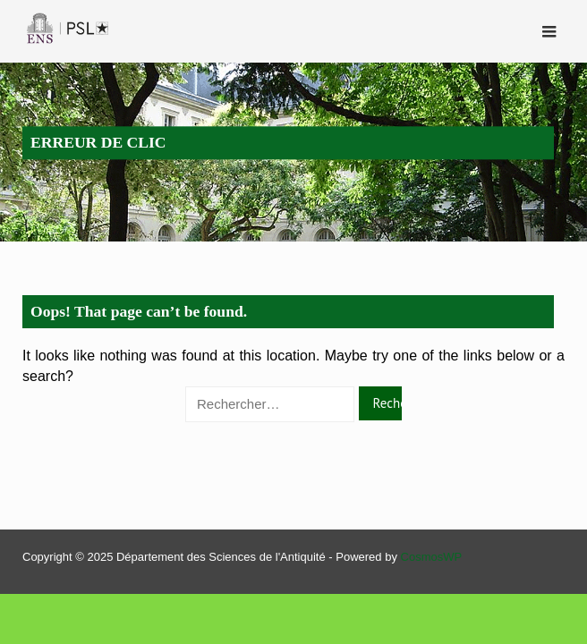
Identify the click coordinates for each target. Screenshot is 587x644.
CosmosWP (432, 557)
